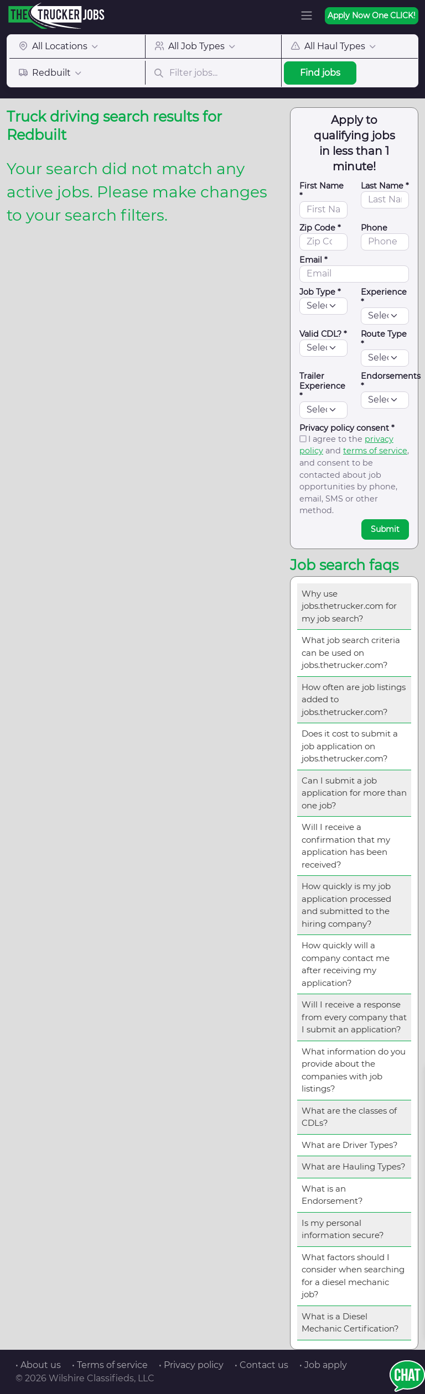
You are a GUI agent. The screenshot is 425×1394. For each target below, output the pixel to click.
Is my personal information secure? (343, 1229)
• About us (38, 1365)
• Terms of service (110, 1365)
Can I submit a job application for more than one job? (354, 793)
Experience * (384, 297)
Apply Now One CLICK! (372, 15)
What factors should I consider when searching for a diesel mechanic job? (353, 1276)
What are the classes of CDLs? (349, 1117)
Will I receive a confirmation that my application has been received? (346, 846)
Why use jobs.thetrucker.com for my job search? (349, 606)
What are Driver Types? (350, 1145)
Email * (313, 260)
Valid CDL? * (323, 334)
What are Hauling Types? (354, 1166)
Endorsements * (391, 381)
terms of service (375, 451)
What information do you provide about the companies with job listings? (354, 1070)
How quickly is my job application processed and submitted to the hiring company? (346, 905)
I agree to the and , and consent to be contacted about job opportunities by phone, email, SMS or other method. (354, 475)
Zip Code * (320, 228)
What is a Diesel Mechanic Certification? (350, 1322)
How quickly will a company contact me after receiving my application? (346, 964)
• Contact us (261, 1365)
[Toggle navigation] (306, 15)
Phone (374, 228)
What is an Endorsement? (332, 1195)
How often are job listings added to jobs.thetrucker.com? (354, 699)
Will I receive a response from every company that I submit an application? (354, 1017)
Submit (385, 529)
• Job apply (323, 1365)
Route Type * (384, 339)
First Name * (321, 191)
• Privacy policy (191, 1365)
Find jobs (320, 72)
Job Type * (320, 292)
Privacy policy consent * (347, 428)
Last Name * (385, 186)
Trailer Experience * (322, 386)
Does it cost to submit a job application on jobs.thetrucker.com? (350, 746)
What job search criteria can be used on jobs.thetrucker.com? (351, 652)
